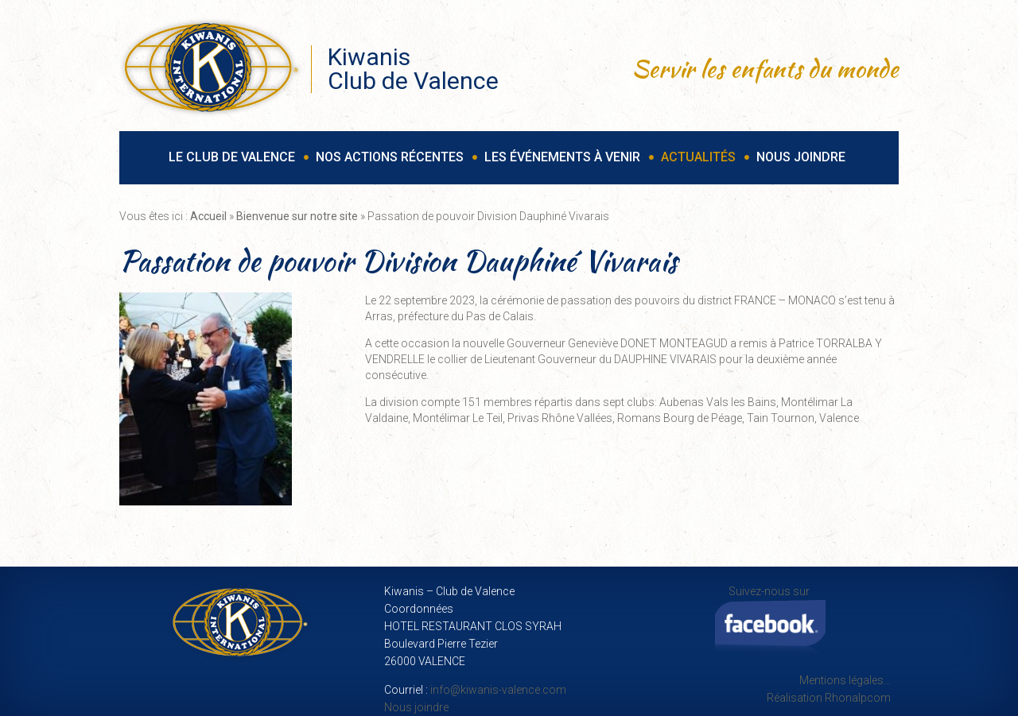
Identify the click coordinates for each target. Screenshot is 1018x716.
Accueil (208, 216)
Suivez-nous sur (770, 622)
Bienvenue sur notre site (297, 216)
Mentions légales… (845, 680)
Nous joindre (416, 707)
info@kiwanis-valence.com (498, 689)
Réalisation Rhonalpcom (829, 697)
